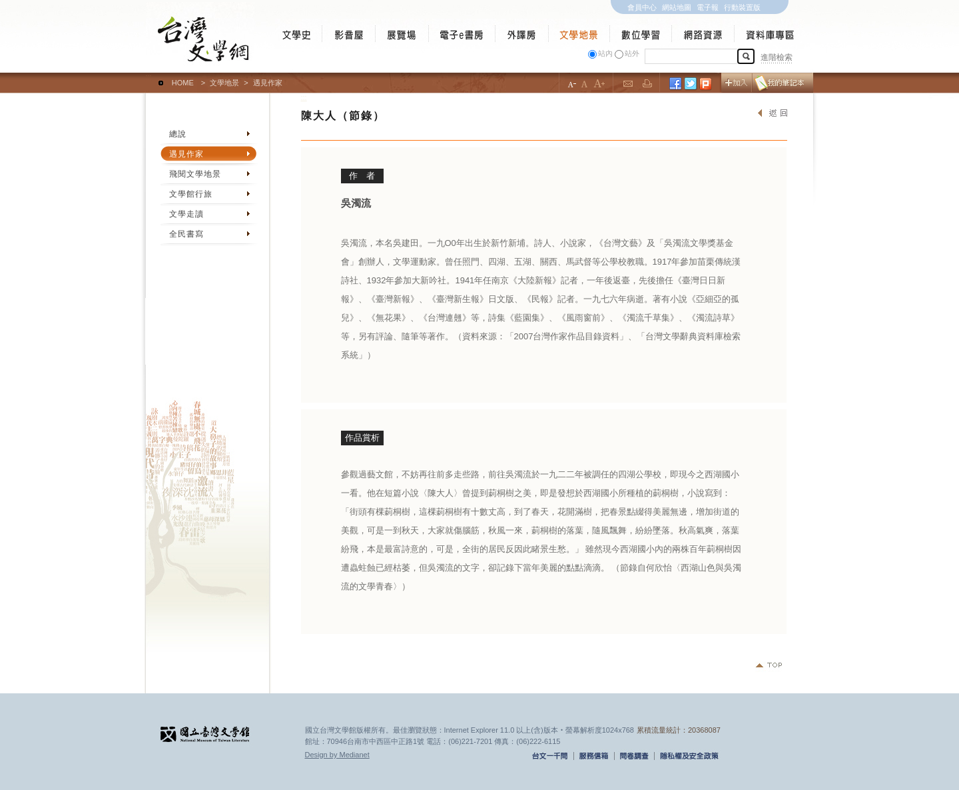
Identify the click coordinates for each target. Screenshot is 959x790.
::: (149, 77)
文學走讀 (186, 214)
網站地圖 (676, 7)
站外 (632, 53)
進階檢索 (777, 57)
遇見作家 (186, 154)
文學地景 (224, 83)
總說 (177, 134)
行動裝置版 (742, 7)
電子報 (708, 7)
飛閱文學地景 (195, 174)
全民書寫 (186, 234)
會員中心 (642, 7)
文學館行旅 (190, 194)
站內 (605, 53)
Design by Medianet (337, 755)
